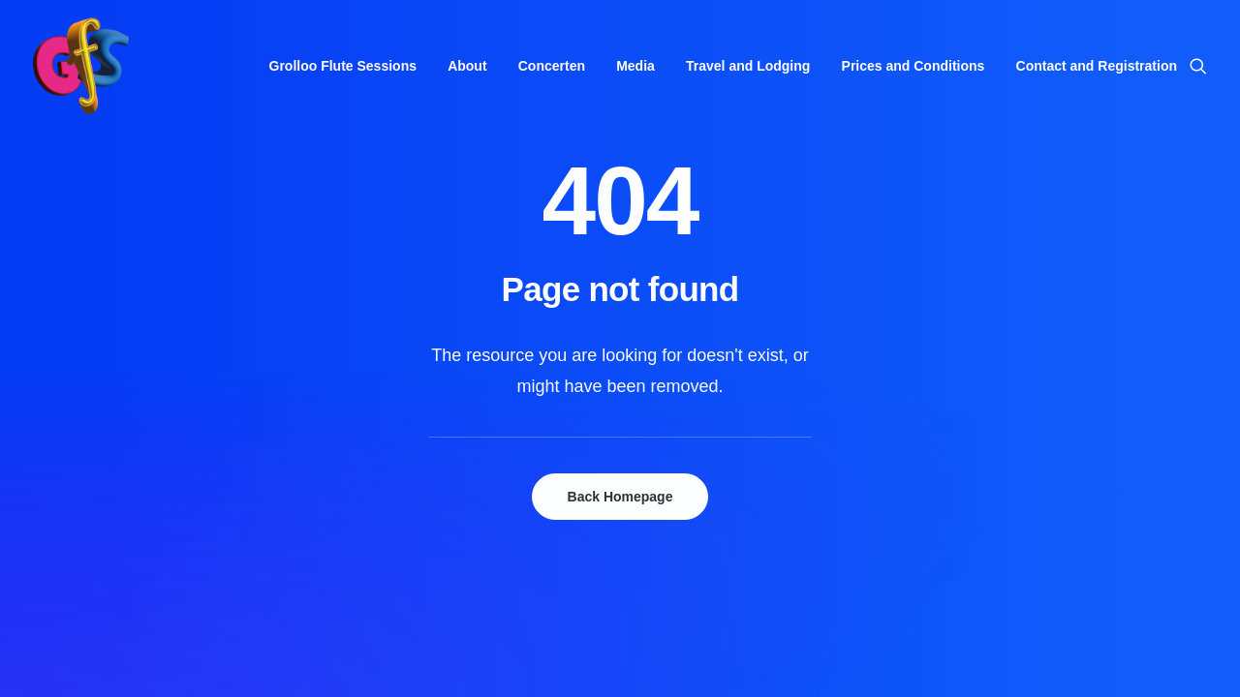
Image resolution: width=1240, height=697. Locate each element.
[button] (1198, 66)
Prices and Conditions (913, 66)
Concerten (551, 66)
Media (635, 66)
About (467, 66)
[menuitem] (343, 66)
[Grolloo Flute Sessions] (81, 65)
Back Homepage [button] (620, 496)
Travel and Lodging (748, 66)
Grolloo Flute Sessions (343, 66)
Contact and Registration (1096, 66)
